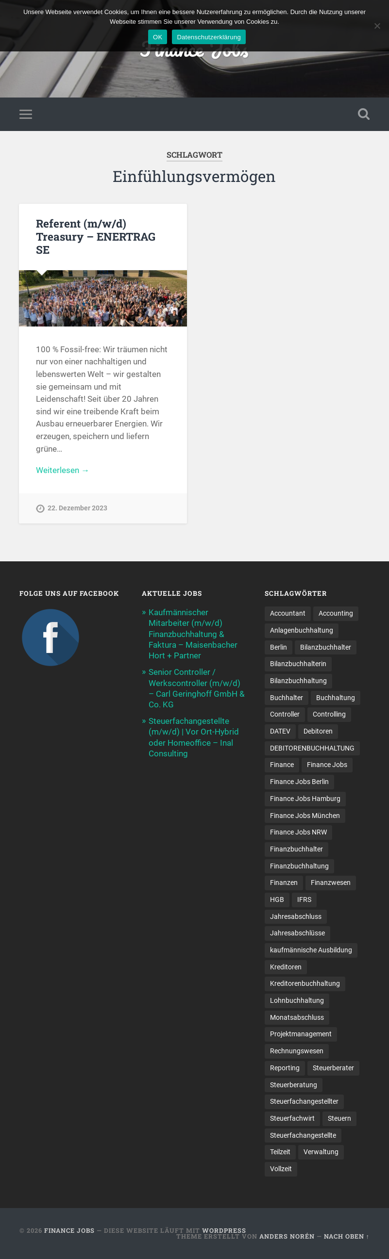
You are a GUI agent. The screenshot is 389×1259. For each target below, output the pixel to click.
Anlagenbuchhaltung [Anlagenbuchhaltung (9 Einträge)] (301, 630)
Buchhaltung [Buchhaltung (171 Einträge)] (335, 698)
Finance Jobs (69, 1230)
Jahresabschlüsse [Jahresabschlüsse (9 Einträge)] (297, 933)
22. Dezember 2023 (77, 508)
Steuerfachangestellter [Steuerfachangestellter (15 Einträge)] (304, 1101)
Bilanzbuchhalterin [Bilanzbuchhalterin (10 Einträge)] (298, 664)
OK (157, 37)
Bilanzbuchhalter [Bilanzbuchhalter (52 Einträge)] (325, 647)
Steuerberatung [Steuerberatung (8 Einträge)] (293, 1085)
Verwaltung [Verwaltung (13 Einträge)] (321, 1152)
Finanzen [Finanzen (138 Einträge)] (284, 882)
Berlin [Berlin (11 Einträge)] (278, 647)
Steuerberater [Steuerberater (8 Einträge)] (333, 1068)
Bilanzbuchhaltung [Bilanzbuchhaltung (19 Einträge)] (298, 681)
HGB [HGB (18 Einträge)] (277, 899)
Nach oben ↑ (347, 1236)
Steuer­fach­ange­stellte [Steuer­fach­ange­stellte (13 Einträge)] (303, 1135)
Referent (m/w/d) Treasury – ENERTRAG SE (95, 236)
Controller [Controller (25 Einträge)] (285, 714)
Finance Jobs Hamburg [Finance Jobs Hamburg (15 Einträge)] (305, 798)
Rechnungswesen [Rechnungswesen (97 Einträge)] (296, 1051)
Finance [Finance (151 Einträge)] (282, 764)
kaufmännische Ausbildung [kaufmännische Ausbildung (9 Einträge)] (311, 950)
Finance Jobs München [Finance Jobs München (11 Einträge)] (305, 815)
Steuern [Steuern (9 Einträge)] (339, 1118)
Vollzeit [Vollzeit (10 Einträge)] (281, 1169)
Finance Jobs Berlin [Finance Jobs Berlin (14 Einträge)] (299, 781)
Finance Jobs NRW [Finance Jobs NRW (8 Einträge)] (298, 832)
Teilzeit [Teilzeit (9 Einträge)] (280, 1152)
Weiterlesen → (62, 470)
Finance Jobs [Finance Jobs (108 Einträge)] (327, 764)
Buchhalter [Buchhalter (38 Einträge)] (286, 698)
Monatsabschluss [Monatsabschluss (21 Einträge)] (297, 1017)
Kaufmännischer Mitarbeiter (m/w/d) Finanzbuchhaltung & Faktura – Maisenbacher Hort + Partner (193, 633)
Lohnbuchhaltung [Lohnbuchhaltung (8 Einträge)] (297, 1000)
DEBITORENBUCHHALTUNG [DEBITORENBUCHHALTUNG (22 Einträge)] (312, 748)
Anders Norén (287, 1236)
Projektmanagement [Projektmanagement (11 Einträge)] (301, 1034)
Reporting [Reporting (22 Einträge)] (285, 1068)
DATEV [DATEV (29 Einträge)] (280, 731)
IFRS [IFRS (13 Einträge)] (304, 899)
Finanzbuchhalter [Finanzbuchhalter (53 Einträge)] (296, 849)
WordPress (224, 1230)
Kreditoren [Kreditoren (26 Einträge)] (286, 967)
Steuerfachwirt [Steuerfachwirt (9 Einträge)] (292, 1118)
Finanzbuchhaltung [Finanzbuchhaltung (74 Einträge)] (299, 866)
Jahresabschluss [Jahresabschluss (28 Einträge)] (295, 916)
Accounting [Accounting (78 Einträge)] (336, 613)
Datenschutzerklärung (208, 37)
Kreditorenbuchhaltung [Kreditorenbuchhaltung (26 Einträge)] (305, 983)
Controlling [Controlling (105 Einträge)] (329, 714)
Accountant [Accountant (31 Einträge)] (287, 613)
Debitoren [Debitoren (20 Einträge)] (318, 731)
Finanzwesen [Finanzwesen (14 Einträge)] (331, 882)
